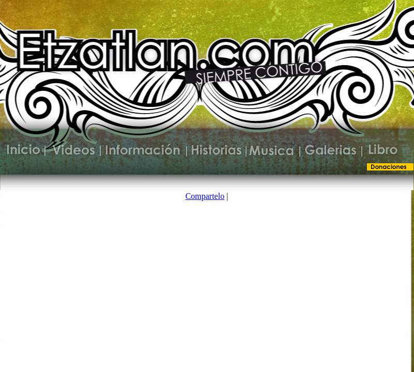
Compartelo (205, 196)
